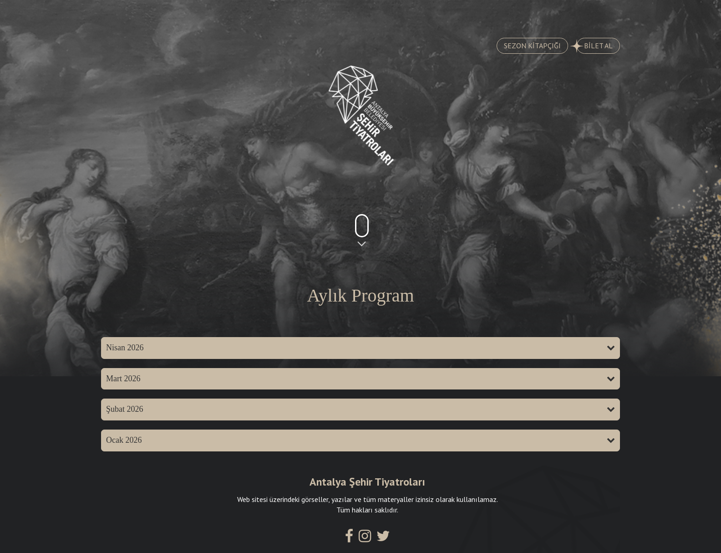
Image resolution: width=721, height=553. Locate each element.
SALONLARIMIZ (492, 14)
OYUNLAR (145, 14)
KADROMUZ (402, 14)
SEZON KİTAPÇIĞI (532, 45)
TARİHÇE (222, 14)
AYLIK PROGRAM (309, 14)
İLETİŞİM (578, 14)
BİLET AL (595, 46)
